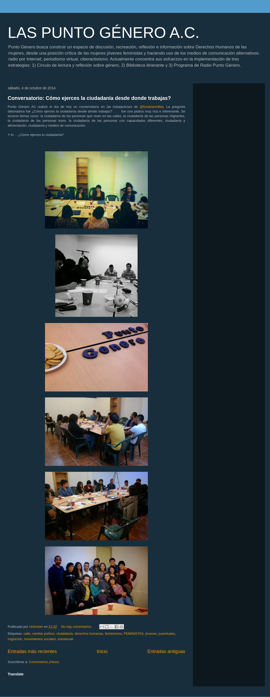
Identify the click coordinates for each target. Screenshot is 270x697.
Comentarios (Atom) (44, 662)
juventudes (167, 633)
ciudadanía (64, 633)
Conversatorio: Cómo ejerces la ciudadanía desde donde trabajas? (89, 98)
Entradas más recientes (32, 651)
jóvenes (151, 633)
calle (26, 633)
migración (15, 639)
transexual (65, 639)
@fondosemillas (152, 107)
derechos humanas (89, 633)
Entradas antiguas (166, 651)
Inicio (102, 651)
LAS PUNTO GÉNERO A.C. (104, 32)
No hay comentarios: (77, 627)
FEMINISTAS (133, 633)
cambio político (43, 633)
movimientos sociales (40, 639)
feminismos (113, 633)
